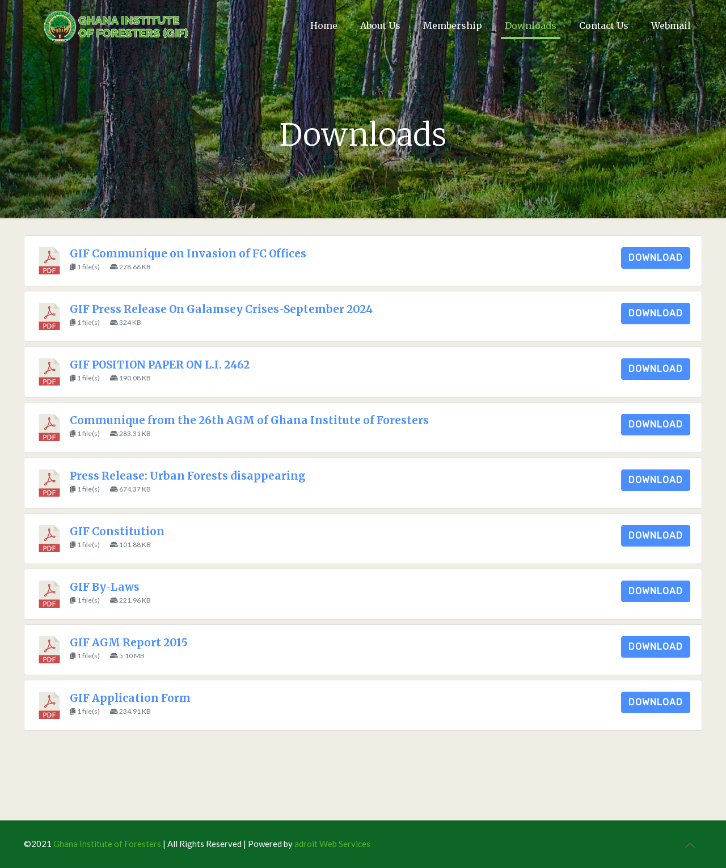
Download (655, 257)
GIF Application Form (130, 698)
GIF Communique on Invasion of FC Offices (188, 253)
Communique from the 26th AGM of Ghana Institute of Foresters (249, 420)
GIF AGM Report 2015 (129, 642)
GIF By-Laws (105, 587)
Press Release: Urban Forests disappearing (187, 475)
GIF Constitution (117, 531)
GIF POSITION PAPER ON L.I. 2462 (160, 364)
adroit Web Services (332, 844)
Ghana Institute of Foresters (107, 844)
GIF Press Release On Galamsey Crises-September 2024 (221, 309)
